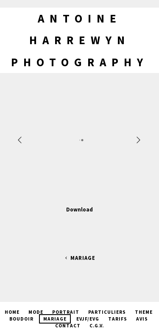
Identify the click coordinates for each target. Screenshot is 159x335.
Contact (68, 326)
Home (12, 312)
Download (79, 209)
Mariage (79, 258)
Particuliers (107, 312)
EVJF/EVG (87, 319)
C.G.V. (96, 326)
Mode (35, 312)
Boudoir (21, 319)
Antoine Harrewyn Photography (79, 40)
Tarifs (117, 319)
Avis (142, 319)
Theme (144, 312)
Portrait (65, 312)
